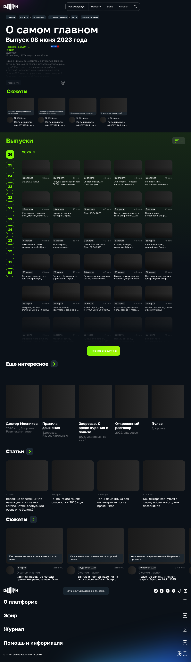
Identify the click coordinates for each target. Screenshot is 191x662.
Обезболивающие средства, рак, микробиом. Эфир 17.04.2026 (93, 185)
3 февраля (57, 494)
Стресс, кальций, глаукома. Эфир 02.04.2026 (123, 247)
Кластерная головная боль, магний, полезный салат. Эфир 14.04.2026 (35, 215)
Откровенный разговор (127, 425)
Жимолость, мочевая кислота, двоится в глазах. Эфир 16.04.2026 (127, 184)
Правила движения (51, 425)
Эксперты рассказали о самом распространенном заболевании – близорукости (51, 112)
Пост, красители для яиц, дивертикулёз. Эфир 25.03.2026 (158, 278)
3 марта (10, 494)
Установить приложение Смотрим (86, 590)
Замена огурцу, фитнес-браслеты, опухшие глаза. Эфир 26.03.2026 (128, 278)
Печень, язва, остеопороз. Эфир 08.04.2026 (155, 215)
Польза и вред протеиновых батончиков (19, 112)
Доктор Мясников (21, 423)
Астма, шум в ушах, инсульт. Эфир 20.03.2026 (97, 308)
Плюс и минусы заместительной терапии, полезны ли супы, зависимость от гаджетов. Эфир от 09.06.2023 (23, 123)
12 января (148, 494)
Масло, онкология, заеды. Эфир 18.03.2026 (158, 308)
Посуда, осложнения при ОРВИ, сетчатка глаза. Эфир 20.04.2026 (66, 184)
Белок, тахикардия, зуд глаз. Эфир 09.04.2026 (126, 214)
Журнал (95, 629)
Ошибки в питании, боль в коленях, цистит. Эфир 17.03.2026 (35, 341)
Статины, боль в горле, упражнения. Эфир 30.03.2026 (65, 278)
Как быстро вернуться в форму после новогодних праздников (161, 502)
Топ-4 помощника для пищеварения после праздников (113, 502)
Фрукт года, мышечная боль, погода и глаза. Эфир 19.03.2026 (126, 310)
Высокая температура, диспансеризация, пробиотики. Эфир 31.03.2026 (34, 280)
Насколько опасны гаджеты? (82, 113)
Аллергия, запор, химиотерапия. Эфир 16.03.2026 (64, 341)
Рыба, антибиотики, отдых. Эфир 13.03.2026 (96, 340)
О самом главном (19, 119)
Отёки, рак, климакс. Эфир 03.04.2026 (94, 245)
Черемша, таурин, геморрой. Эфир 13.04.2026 (62, 215)
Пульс (157, 423)
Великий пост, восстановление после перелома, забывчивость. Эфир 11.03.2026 (158, 342)
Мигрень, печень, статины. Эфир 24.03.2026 (35, 308)
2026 (34, 152)
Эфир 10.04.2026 (92, 213)
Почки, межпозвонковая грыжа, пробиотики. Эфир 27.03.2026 (97, 278)
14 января (102, 494)
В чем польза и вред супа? (111, 113)
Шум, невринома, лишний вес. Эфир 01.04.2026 (154, 247)
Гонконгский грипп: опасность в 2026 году (68, 500)
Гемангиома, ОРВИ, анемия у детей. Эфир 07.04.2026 (33, 247)
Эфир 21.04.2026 (30, 181)
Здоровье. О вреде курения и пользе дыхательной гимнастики (93, 431)
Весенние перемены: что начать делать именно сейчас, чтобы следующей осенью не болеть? (25, 504)
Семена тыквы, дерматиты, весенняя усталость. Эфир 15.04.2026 (156, 185)
